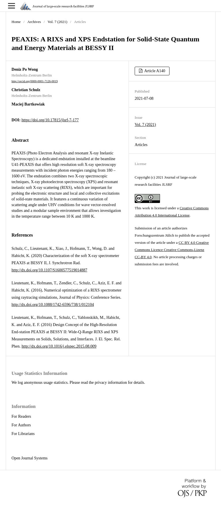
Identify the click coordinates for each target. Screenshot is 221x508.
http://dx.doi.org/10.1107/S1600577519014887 (49, 270)
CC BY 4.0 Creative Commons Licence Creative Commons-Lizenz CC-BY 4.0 (172, 249)
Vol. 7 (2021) (57, 22)
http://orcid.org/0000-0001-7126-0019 (35, 81)
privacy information (111, 382)
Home (16, 22)
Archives (34, 22)
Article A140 (154, 71)
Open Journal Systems (29, 458)
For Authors (21, 425)
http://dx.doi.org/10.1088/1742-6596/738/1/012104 (53, 304)
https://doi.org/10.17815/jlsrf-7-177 (50, 120)
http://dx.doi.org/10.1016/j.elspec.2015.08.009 (59, 346)
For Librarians (23, 434)
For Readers (21, 416)
